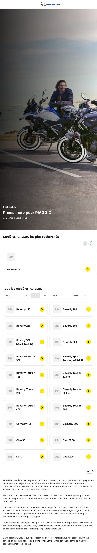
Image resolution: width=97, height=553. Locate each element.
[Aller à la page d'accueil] (51, 4)
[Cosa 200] (72, 456)
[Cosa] (25, 456)
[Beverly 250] (25, 326)
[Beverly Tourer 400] (25, 407)
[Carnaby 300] (72, 424)
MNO (45, 295)
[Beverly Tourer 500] (72, 407)
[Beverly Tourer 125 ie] (72, 375)
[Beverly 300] (72, 326)
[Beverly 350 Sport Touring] (25, 342)
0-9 (85, 295)
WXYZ (75, 295)
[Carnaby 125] (25, 424)
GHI (26, 295)
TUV (65, 295)
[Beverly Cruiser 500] (25, 358)
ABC (8, 295)
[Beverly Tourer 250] (25, 391)
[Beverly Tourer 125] (25, 375)
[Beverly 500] (72, 342)
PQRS (55, 295)
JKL (35, 295)
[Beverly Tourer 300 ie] (72, 391)
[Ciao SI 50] (72, 440)
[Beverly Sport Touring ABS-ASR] (72, 358)
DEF (17, 295)
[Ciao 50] (25, 440)
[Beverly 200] (72, 309)
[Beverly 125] (25, 309)
